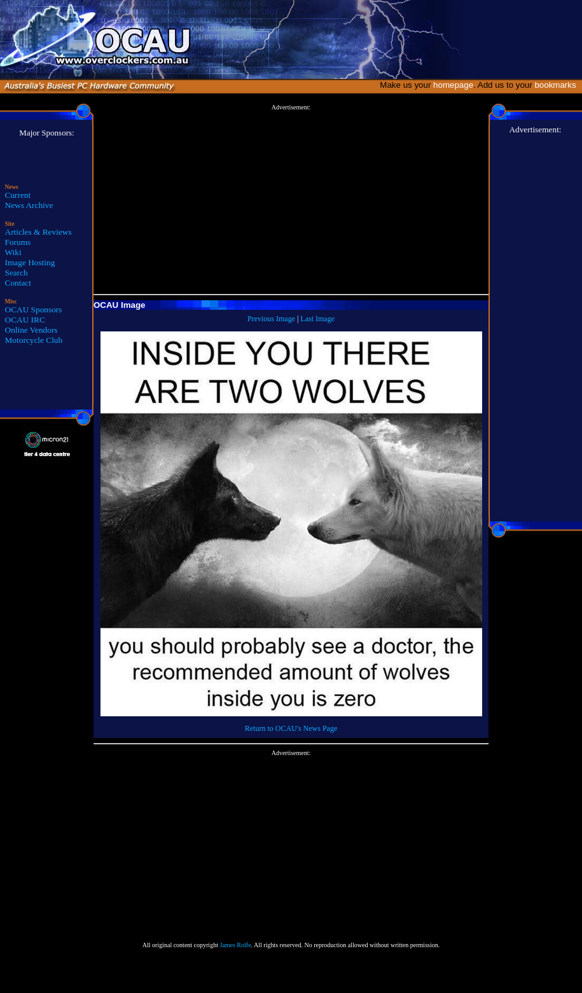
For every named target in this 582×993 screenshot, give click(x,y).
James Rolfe (235, 944)
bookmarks (557, 85)
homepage (453, 85)
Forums (18, 242)
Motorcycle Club (34, 340)
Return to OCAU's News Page (291, 728)
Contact (18, 283)
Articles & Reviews (38, 232)
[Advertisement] (291, 200)
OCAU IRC (25, 319)
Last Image (317, 318)
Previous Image (271, 318)
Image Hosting (30, 262)
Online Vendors (31, 330)
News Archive (29, 205)
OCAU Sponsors (33, 309)
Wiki (13, 252)
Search (16, 272)
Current (18, 195)
